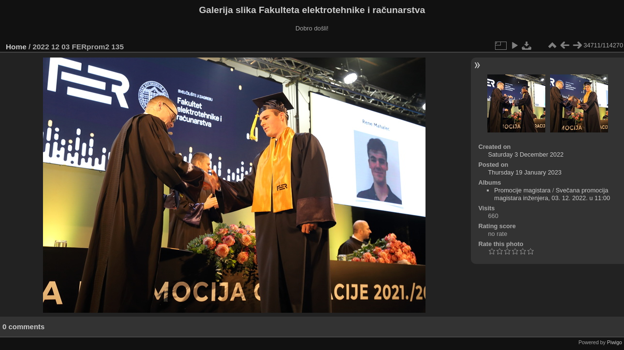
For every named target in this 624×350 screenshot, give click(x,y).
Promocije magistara (522, 190)
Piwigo (614, 342)
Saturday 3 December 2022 (526, 154)
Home (16, 47)
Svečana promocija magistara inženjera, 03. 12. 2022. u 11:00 (552, 194)
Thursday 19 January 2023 (524, 172)
